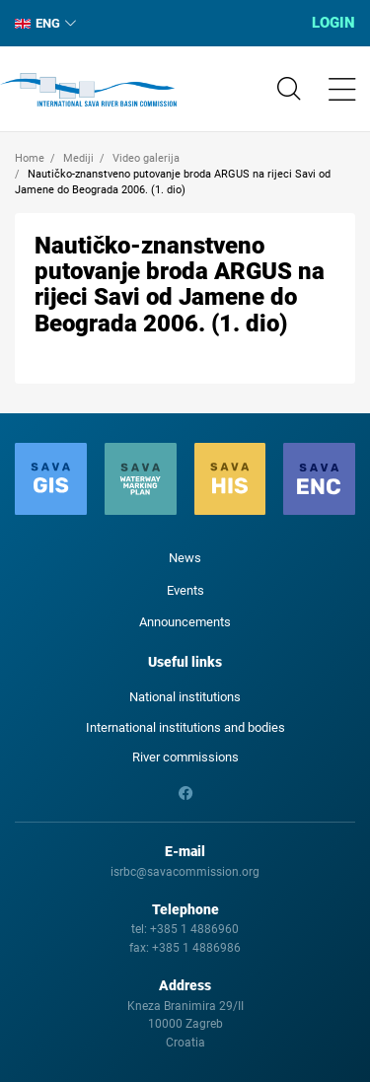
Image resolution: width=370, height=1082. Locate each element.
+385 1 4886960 (194, 929)
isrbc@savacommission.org (185, 872)
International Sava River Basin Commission (88, 90)
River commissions (185, 757)
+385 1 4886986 (196, 948)
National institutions (185, 696)
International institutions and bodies (185, 727)
